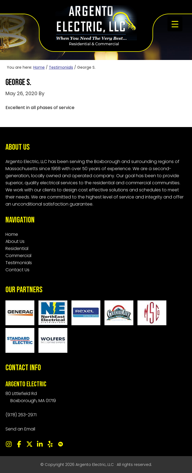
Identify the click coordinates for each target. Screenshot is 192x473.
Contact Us (17, 270)
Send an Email (20, 429)
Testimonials (18, 263)
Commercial (18, 255)
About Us (15, 241)
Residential (16, 248)
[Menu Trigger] (174, 23)
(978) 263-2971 (21, 415)
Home (11, 234)
